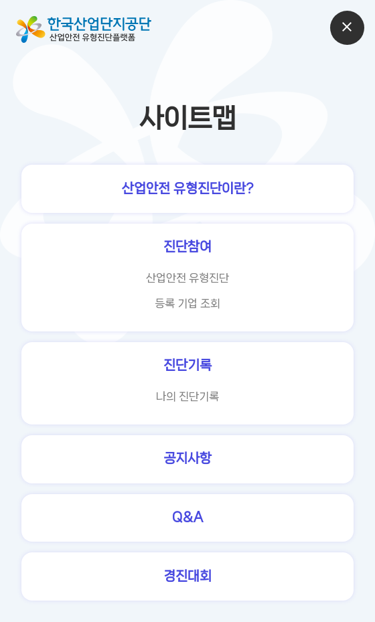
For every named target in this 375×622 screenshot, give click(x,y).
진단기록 (187, 365)
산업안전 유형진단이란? (187, 188)
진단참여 (187, 247)
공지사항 (187, 458)
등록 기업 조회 (187, 303)
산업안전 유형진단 (187, 278)
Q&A (187, 517)
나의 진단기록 (187, 396)
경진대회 (187, 576)
